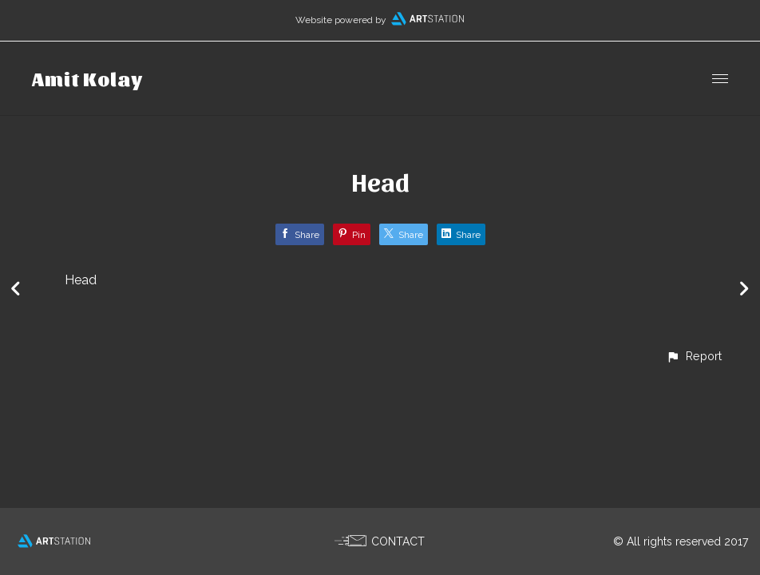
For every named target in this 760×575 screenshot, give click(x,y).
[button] (693, 355)
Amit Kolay (87, 78)
